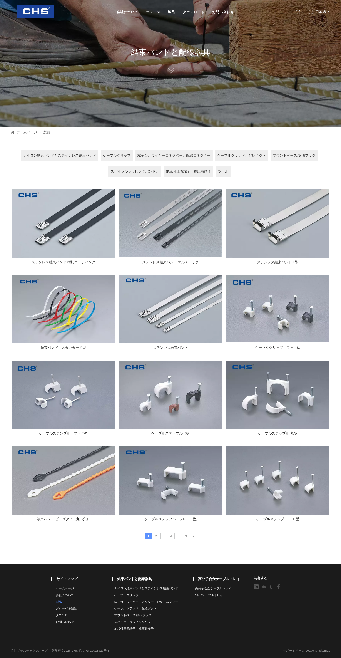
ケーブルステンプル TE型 (277, 519)
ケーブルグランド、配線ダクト (241, 155)
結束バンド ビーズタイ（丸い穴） (63, 519)
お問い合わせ (223, 12)
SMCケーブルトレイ (209, 595)
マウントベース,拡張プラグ (294, 155)
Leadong (311, 650)
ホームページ (65, 588)
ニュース (152, 12)
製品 (171, 12)
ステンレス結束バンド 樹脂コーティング (63, 262)
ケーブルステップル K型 (170, 433)
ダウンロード (193, 12)
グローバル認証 (66, 608)
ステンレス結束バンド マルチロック (170, 262)
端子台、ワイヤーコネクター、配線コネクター (174, 155)
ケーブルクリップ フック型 (277, 347)
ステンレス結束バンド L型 (277, 262)
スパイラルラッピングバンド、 (134, 171)
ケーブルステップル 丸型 (277, 433)
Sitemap (324, 650)
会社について (127, 12)
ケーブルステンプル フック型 (63, 433)
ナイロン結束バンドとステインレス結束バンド (59, 155)
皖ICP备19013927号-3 (94, 650)
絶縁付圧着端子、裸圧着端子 (188, 171)
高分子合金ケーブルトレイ (213, 588)
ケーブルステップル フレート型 (170, 519)
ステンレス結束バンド (170, 347)
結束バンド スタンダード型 (63, 347)
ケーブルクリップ (117, 155)
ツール (223, 171)
